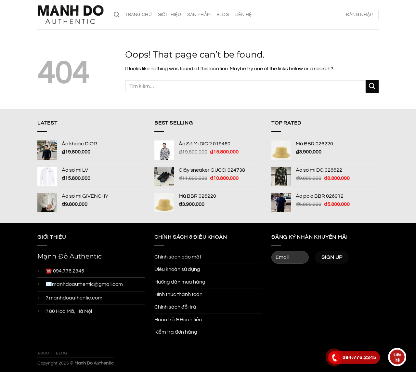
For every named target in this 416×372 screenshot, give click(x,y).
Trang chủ (138, 14)
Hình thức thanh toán (178, 294)
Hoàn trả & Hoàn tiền (178, 319)
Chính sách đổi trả (175, 307)
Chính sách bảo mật (177, 256)
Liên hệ (243, 14)
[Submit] (372, 86)
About (44, 353)
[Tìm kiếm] (116, 14)
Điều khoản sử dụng (177, 269)
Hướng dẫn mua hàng (179, 282)
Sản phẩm (199, 14)
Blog (222, 14)
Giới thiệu (169, 14)
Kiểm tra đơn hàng (175, 332)
